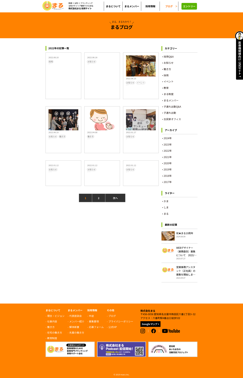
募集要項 (94, 321)
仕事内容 (52, 321)
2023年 (168, 144)
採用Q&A (169, 56)
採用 (51, 61)
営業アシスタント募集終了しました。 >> (63, 68)
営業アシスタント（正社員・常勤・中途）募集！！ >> (102, 147)
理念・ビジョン (56, 316)
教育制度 (52, 338)
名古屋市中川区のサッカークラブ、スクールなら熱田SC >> (141, 183)
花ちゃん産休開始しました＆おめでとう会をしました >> (141, 90)
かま (166, 201)
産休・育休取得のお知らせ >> (63, 145)
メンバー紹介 (76, 321)
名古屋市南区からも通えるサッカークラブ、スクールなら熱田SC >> (102, 183)
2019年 (168, 169)
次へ (115, 206)
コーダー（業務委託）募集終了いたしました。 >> (102, 68)
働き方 (62, 139)
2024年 (168, 138)
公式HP (112, 327)
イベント (141, 82)
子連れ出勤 (170, 113)
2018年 (168, 176)
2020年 (168, 163)
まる (51, 76)
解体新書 (74, 327)
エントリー (189, 6)
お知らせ (92, 61)
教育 (166, 88)
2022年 (168, 150)
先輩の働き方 (76, 332)
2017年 (168, 182)
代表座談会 (75, 316)
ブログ (169, 6)
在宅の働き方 (54, 332)
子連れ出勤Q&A (172, 106)
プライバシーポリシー (120, 321)
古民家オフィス (172, 119)
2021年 (168, 157)
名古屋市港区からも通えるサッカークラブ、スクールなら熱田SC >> (63, 183)
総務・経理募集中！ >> (140, 143)
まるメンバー (171, 100)
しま (128, 98)
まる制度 (169, 94)
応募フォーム (96, 327)
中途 (91, 316)
